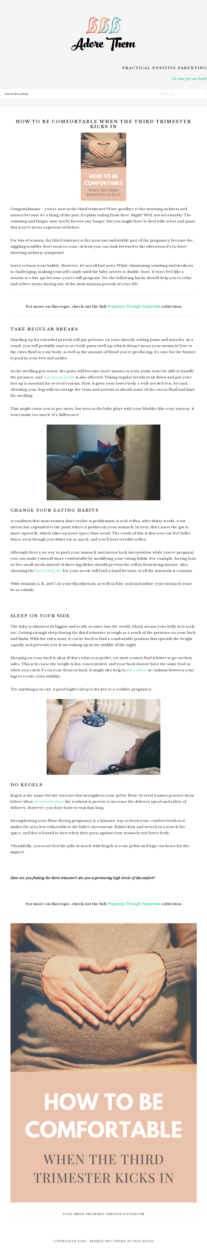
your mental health (58, 377)
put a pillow (137, 670)
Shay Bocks (143, 1241)
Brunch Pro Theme (108, 1241)
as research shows (49, 801)
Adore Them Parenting (103, 34)
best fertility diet (48, 571)
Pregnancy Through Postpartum (133, 306)
